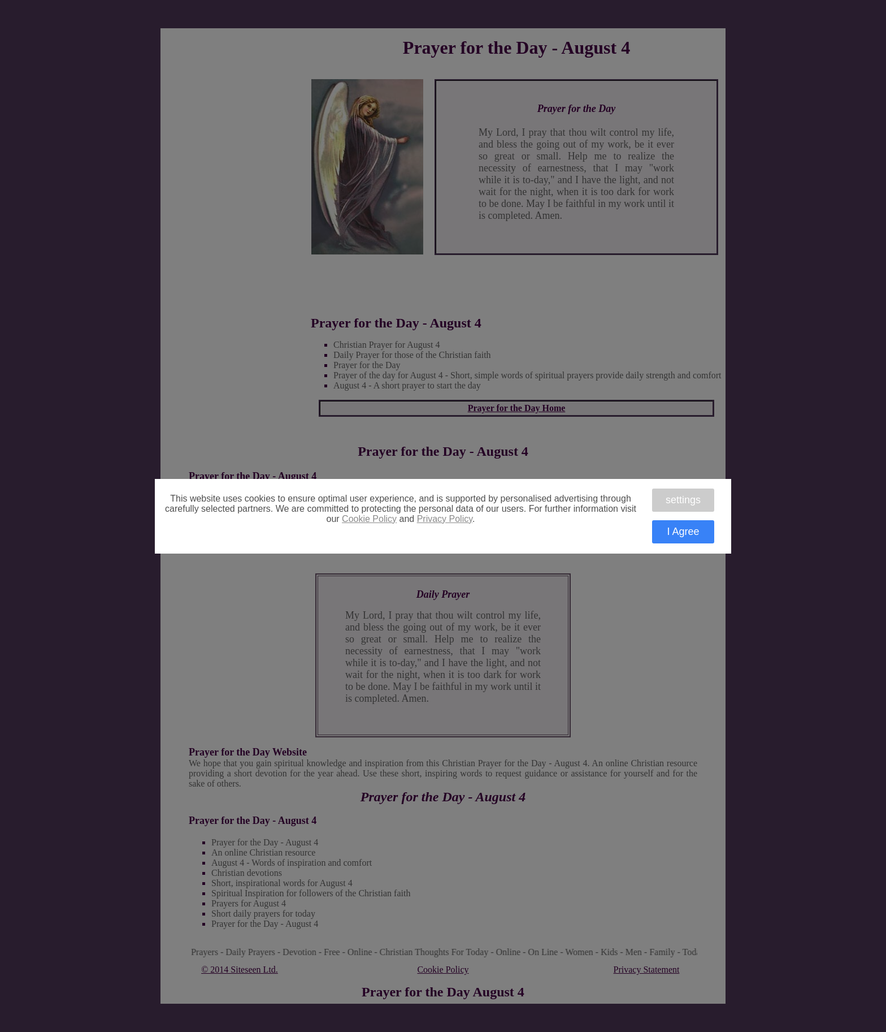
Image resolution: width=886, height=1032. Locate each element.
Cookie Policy (369, 519)
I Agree (683, 531)
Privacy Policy (444, 519)
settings (683, 500)
